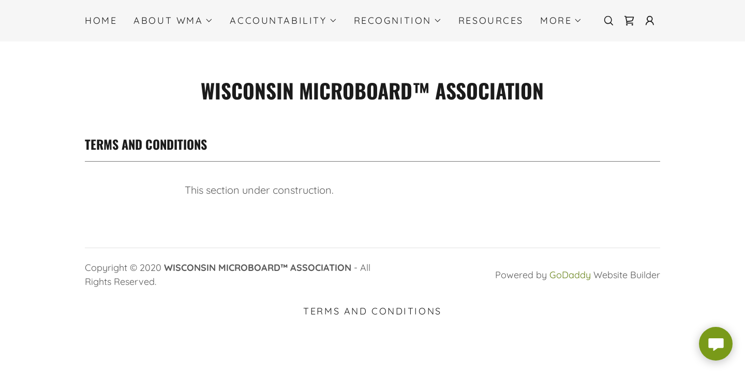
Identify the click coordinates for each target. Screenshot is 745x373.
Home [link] (101, 20)
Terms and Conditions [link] (372, 311)
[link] (629, 20)
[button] (173, 21)
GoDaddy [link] (570, 275)
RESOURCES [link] (491, 20)
